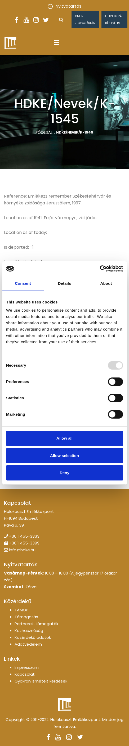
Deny (64, 472)
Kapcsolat (25, 674)
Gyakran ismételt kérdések (41, 681)
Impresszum (27, 667)
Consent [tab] (23, 283)
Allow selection (64, 455)
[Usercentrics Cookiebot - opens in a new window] (100, 268)
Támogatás (26, 617)
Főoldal (44, 132)
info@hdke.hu (22, 550)
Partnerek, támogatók (36, 623)
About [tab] (106, 283)
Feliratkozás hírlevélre (114, 19)
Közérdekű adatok (33, 637)
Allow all (64, 438)
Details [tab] (64, 283)
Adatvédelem (28, 644)
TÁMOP (21, 610)
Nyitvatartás (64, 6)
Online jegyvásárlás (85, 19)
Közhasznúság (29, 630)
